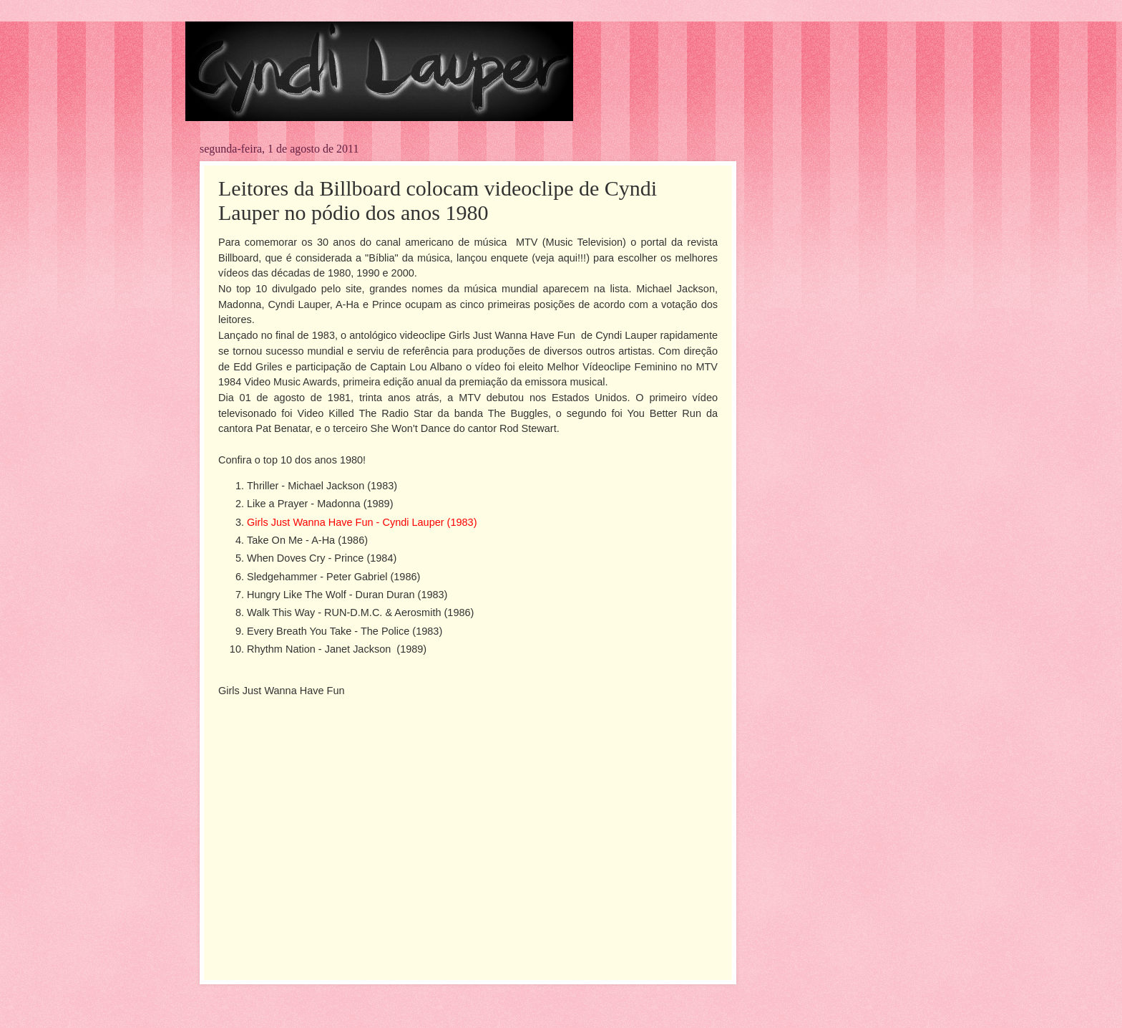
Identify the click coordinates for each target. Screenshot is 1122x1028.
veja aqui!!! (560, 258)
